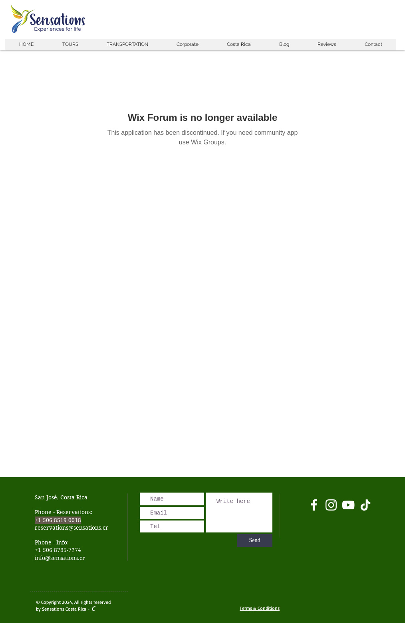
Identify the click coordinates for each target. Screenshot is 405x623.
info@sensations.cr (60, 558)
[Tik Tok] (365, 505)
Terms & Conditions (260, 608)
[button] (70, 44)
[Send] (254, 540)
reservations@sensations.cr (71, 527)
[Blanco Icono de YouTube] (348, 505)
